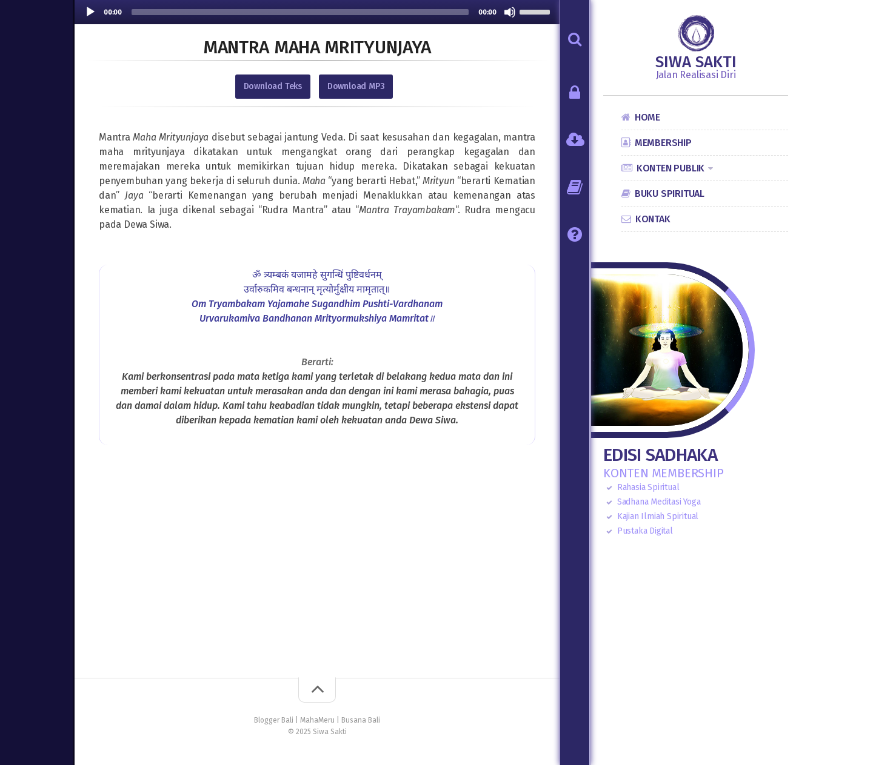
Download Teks (273, 86)
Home (647, 117)
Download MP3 (356, 86)
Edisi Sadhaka (660, 455)
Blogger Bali (273, 720)
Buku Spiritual (669, 193)
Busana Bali (360, 720)
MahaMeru (317, 720)
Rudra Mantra (293, 210)
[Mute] (510, 12)
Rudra (477, 210)
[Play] (90, 12)
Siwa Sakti (696, 62)
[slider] (300, 12)
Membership (663, 142)
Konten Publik (670, 168)
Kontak (653, 219)
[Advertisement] (317, 581)
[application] (317, 12)
